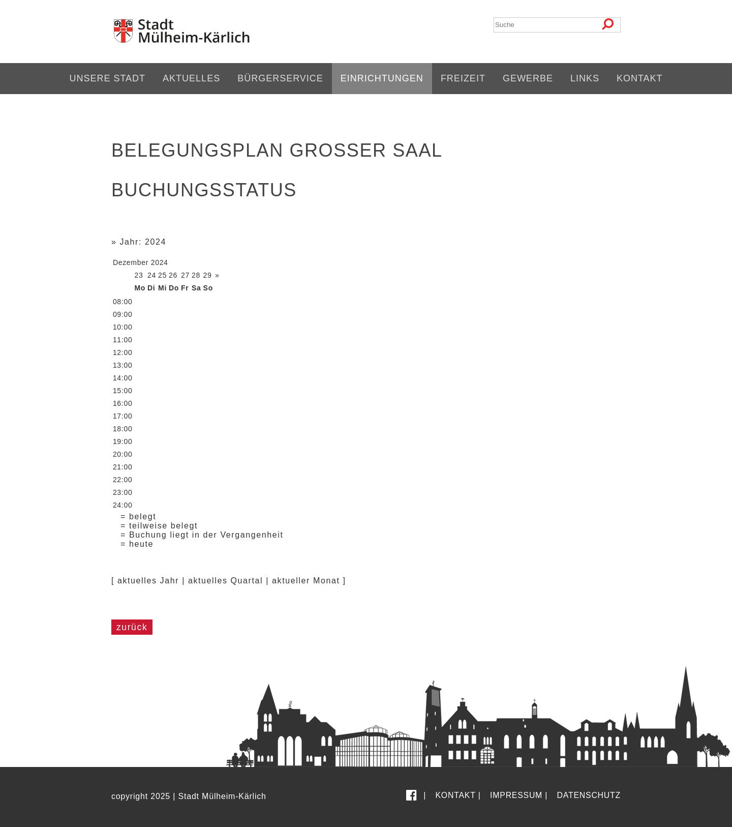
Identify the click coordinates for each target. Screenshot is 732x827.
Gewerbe (528, 78)
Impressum (516, 795)
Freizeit (463, 78)
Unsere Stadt (107, 78)
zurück (131, 627)
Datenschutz (589, 795)
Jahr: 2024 (142, 242)
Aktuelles (191, 78)
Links (584, 78)
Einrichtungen (382, 78)
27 (185, 275)
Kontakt (640, 78)
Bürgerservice (280, 78)
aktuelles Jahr (148, 580)
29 (207, 275)
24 (151, 275)
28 (196, 275)
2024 (159, 262)
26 (173, 275)
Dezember (130, 262)
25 (162, 275)
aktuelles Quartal (225, 580)
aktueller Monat (306, 580)
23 (138, 275)
